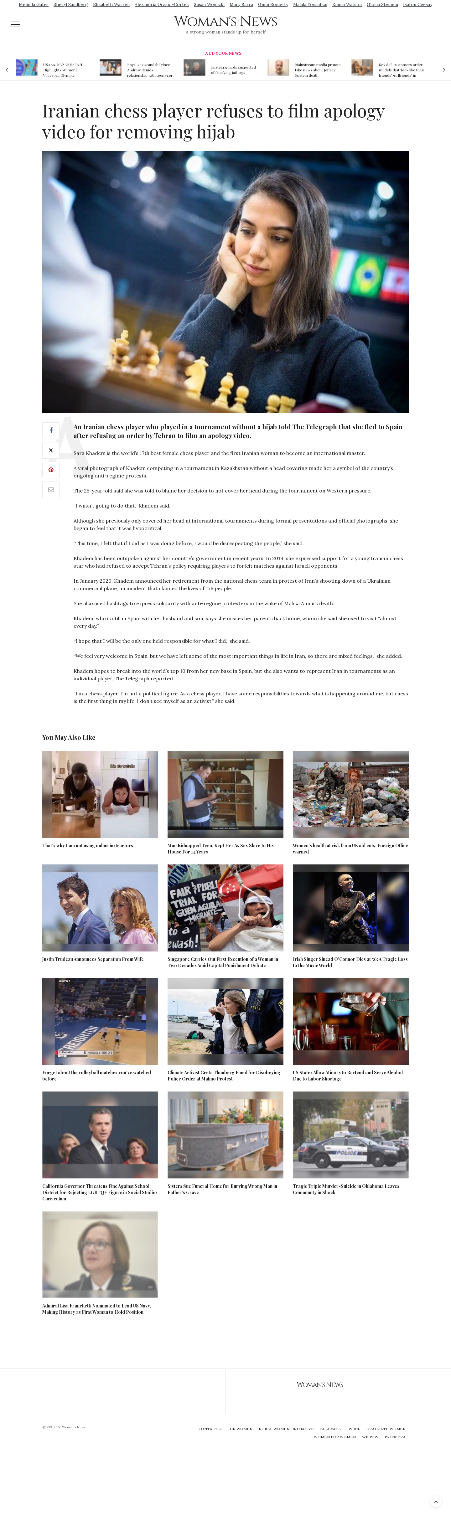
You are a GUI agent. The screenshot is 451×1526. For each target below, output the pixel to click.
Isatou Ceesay (417, 4)
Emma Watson (347, 4)
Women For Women (335, 1437)
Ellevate (330, 1428)
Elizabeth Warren (111, 4)
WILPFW (370, 1437)
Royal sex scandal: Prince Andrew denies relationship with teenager (150, 70)
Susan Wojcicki (209, 4)
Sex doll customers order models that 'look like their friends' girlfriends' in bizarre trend (401, 70)
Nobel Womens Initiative (286, 1428)
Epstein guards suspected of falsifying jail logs (233, 69)
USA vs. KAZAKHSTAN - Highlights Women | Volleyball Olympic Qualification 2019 (64, 70)
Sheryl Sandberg (71, 4)
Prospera (395, 1437)
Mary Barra (241, 4)
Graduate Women (386, 1428)
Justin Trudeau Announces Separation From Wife (93, 959)
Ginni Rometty (273, 4)
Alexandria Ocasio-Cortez (162, 4)
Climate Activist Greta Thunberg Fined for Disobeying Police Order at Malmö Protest (224, 1076)
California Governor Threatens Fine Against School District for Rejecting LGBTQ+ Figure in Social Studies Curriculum (100, 1192)
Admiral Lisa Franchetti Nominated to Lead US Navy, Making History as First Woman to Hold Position (96, 1309)
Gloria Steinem (382, 4)
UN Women (241, 1428)
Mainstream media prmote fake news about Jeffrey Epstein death (318, 70)
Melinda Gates (34, 4)
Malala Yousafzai (310, 4)
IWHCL (353, 1428)
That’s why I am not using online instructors (87, 845)
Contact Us (211, 1428)
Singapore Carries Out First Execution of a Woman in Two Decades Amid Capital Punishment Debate (223, 962)
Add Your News (223, 53)
